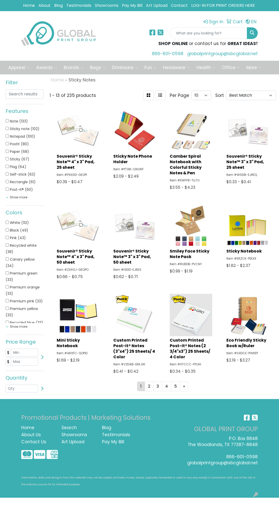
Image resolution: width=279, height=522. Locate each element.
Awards (46, 68)
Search (69, 428)
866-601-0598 (167, 54)
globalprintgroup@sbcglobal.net (222, 54)
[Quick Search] (208, 33)
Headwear (176, 68)
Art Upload (156, 5)
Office (231, 68)
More (253, 68)
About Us (31, 435)
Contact (179, 5)
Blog (58, 5)
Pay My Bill (132, 5)
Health (206, 68)
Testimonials (78, 5)
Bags (97, 68)
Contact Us (33, 442)
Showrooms (106, 5)
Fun (150, 68)
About (44, 5)
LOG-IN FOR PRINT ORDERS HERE (223, 5)
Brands (73, 68)
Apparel (19, 68)
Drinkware (125, 68)
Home (29, 5)
